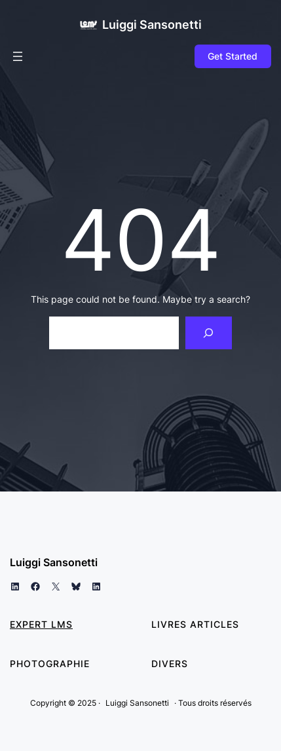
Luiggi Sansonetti (152, 24)
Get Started (232, 56)
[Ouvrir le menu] (18, 56)
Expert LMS (41, 624)
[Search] (208, 333)
